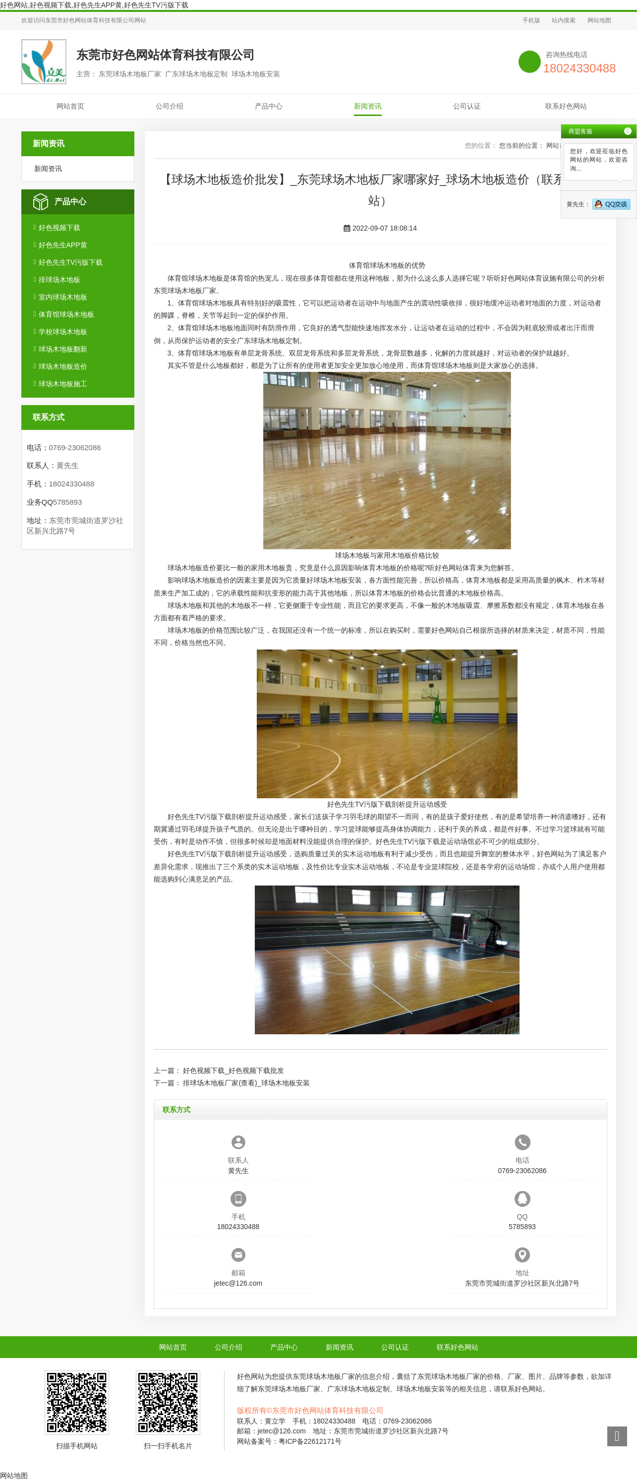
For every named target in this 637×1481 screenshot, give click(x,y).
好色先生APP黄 (63, 245)
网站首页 (70, 106)
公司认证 (467, 106)
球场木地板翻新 (63, 349)
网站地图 (599, 20)
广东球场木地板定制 (268, 341)
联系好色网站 (566, 106)
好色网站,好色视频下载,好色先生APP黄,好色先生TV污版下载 (94, 5)
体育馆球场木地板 (66, 314)
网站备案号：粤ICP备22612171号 (289, 1441)
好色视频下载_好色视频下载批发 (233, 1070)
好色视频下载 (59, 228)
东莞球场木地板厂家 (185, 291)
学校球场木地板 (63, 332)
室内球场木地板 (63, 297)
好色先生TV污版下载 (71, 262)
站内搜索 (564, 20)
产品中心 (269, 106)
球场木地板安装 (337, 580)
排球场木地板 (59, 280)
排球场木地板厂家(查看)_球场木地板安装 (246, 1083)
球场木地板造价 (63, 366)
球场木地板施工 (63, 384)
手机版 (531, 20)
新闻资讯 (368, 106)
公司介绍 (169, 106)
